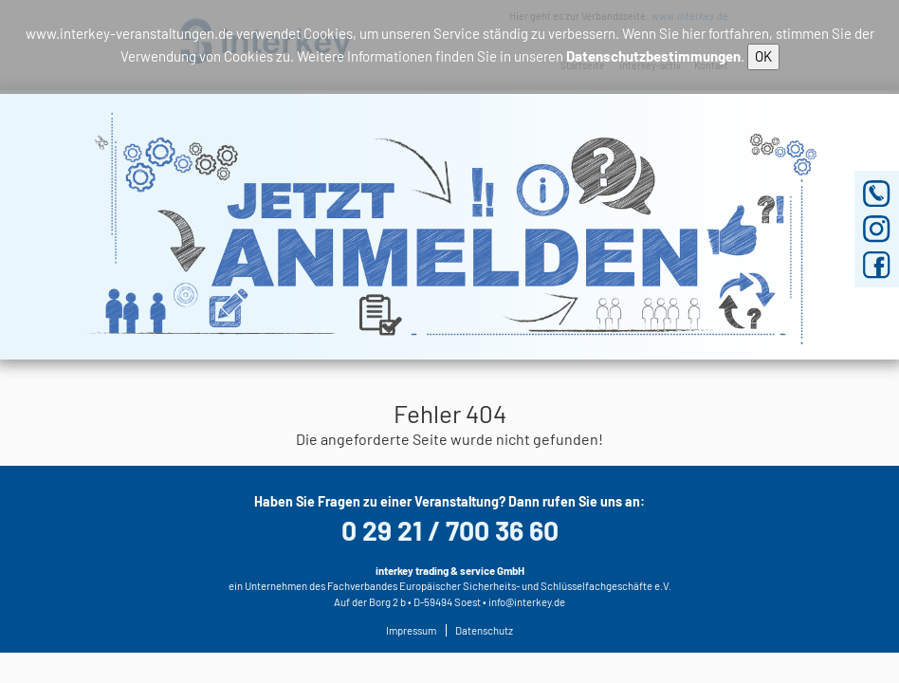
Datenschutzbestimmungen (653, 56)
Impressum (411, 630)
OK (763, 56)
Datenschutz (484, 630)
